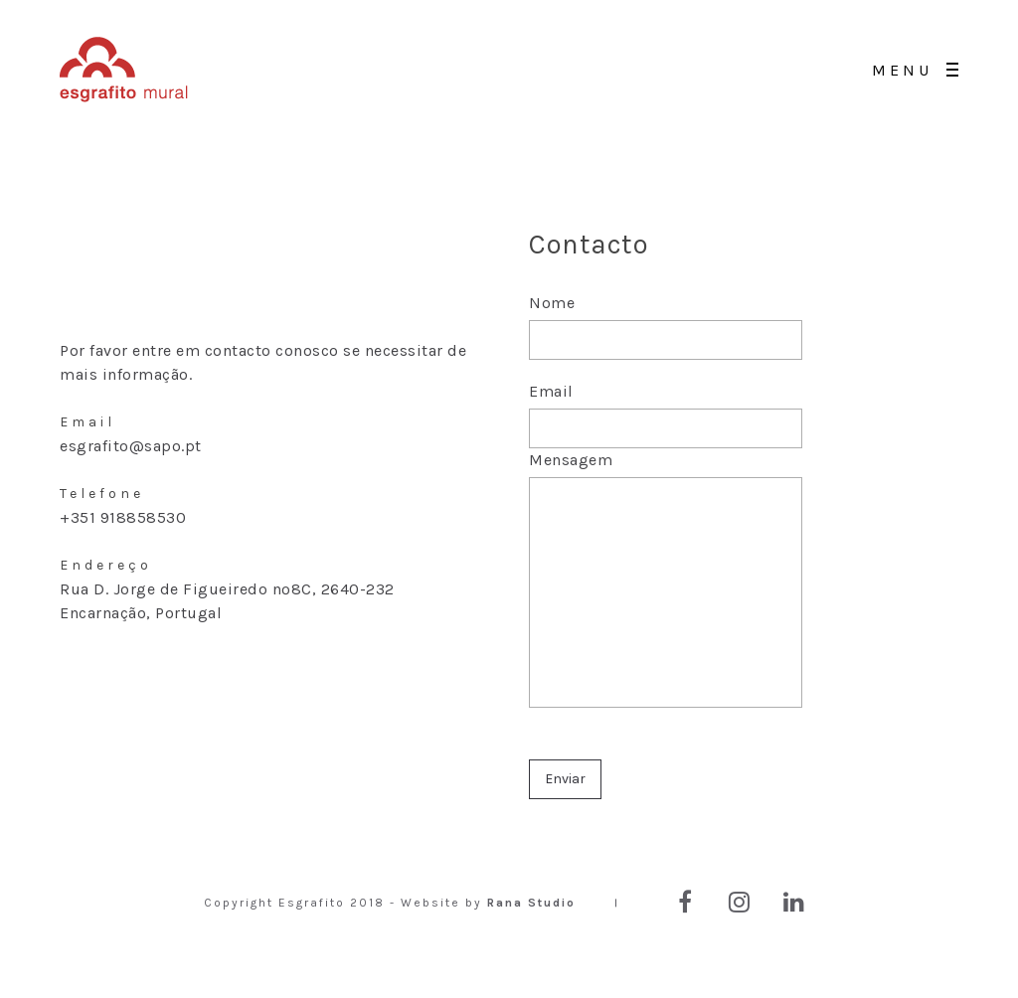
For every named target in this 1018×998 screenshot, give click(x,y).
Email (665, 415)
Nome (665, 336)
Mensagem (665, 592)
